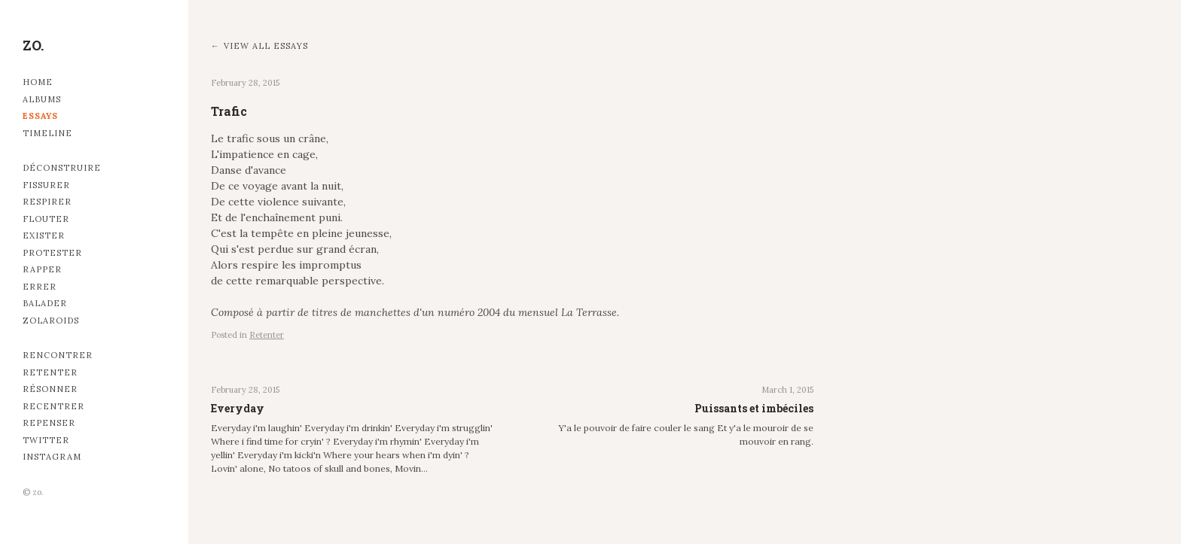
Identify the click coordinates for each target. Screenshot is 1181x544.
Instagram (52, 456)
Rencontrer (58, 355)
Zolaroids (51, 320)
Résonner (50, 389)
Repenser (49, 423)
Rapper (42, 269)
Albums (42, 99)
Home (38, 82)
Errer (39, 286)
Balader (45, 303)
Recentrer (53, 406)
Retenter (50, 372)
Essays (40, 116)
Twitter (46, 440)
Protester (52, 253)
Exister (44, 235)
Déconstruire (62, 168)
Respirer (47, 201)
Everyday (237, 408)
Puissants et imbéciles (753, 408)
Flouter (46, 219)
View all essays (266, 46)
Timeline (47, 133)
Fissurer (46, 185)
